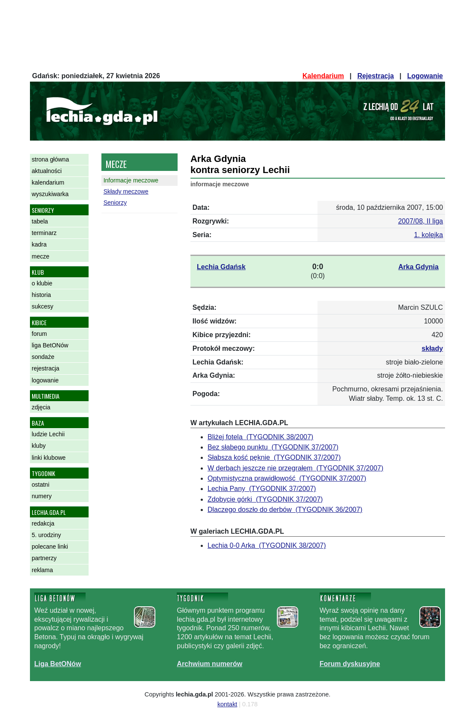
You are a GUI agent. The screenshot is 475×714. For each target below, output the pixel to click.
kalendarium (48, 182)
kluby (39, 445)
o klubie (42, 283)
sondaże (43, 356)
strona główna (50, 159)
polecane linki (50, 546)
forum (39, 333)
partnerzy (44, 558)
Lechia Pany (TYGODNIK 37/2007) (262, 488)
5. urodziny (46, 535)
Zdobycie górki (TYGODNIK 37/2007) (265, 499)
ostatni (40, 484)
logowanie (45, 380)
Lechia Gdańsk (221, 266)
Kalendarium (323, 75)
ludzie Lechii (48, 434)
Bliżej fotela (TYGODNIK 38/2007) (260, 437)
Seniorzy (115, 202)
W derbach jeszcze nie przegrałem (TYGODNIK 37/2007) (295, 468)
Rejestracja (375, 75)
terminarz (44, 232)
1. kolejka (428, 234)
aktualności (47, 170)
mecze (40, 256)
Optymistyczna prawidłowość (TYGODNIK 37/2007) (287, 478)
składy (432, 348)
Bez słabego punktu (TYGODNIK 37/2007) (273, 447)
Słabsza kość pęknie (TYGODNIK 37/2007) (274, 457)
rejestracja (45, 368)
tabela (40, 221)
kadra (39, 244)
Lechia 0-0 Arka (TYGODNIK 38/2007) (267, 545)
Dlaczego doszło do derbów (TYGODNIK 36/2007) (285, 509)
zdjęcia (41, 407)
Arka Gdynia (418, 266)
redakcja (43, 523)
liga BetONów (50, 345)
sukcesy (42, 306)
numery (42, 496)
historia (41, 294)
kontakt (227, 704)
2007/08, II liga (420, 221)
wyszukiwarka (50, 194)
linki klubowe (48, 457)
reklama (42, 570)
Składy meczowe (126, 191)
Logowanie (425, 75)
